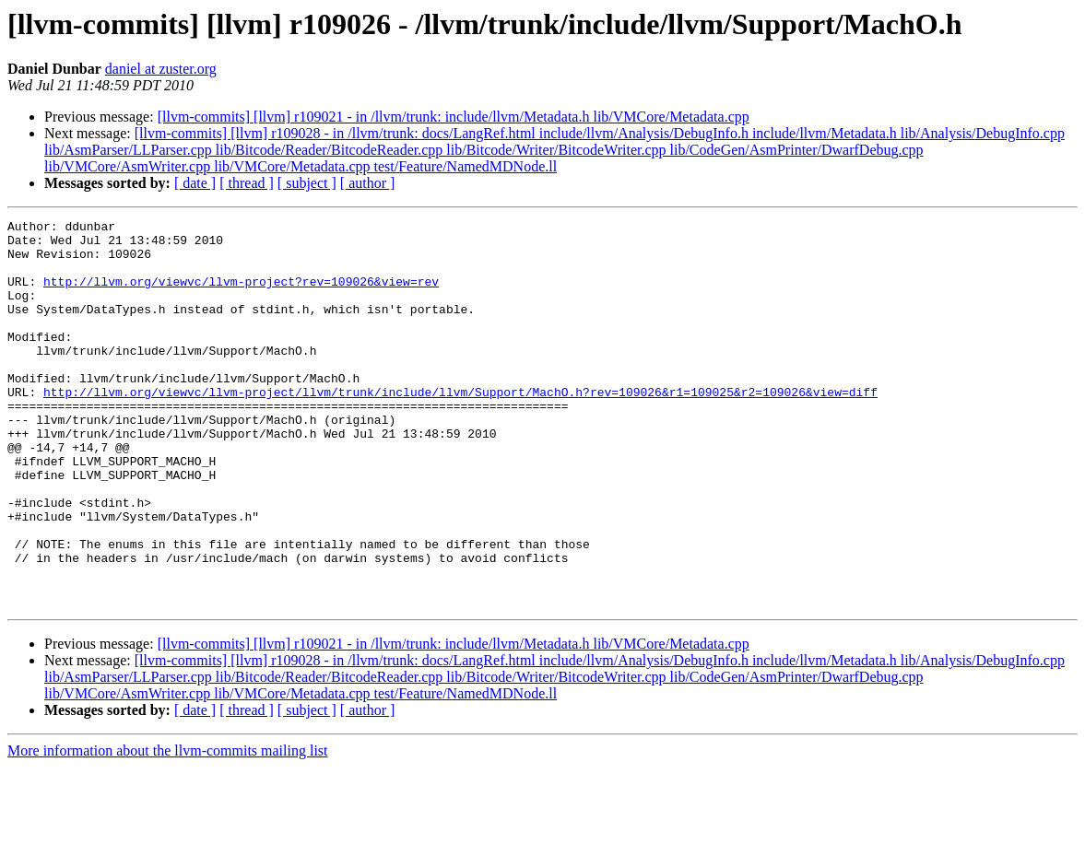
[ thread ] (246, 183)
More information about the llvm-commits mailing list (167, 828)
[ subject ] (306, 183)
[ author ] (367, 183)
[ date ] (195, 183)
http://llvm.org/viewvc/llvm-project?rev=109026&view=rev (241, 295)
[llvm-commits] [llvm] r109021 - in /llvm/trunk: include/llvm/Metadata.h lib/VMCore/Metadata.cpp (453, 116)
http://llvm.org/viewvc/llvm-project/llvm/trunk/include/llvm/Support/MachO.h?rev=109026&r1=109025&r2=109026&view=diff (460, 427)
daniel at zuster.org (161, 68)
